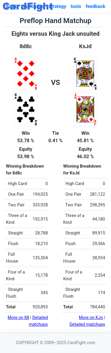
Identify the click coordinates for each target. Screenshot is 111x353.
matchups (33, 6)
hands (12, 6)
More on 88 (18, 317)
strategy (57, 6)
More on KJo (91, 317)
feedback (95, 6)
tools (76, 6)
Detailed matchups (87, 324)
